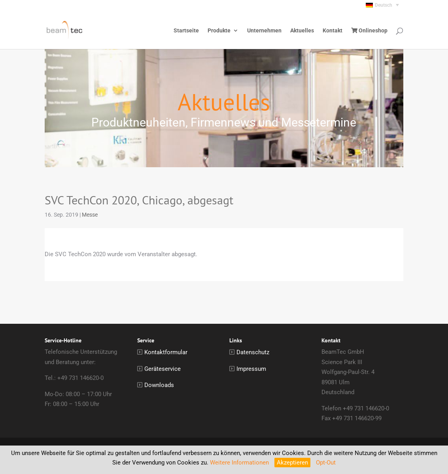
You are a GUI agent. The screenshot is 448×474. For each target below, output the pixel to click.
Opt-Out (326, 462)
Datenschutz (252, 352)
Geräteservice (162, 368)
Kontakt (332, 31)
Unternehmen (264, 31)
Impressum (251, 368)
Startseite (186, 31)
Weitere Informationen (239, 462)
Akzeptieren (292, 462)
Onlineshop (369, 31)
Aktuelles (302, 31)
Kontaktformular (165, 352)
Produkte (219, 31)
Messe (90, 215)
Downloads (159, 385)
